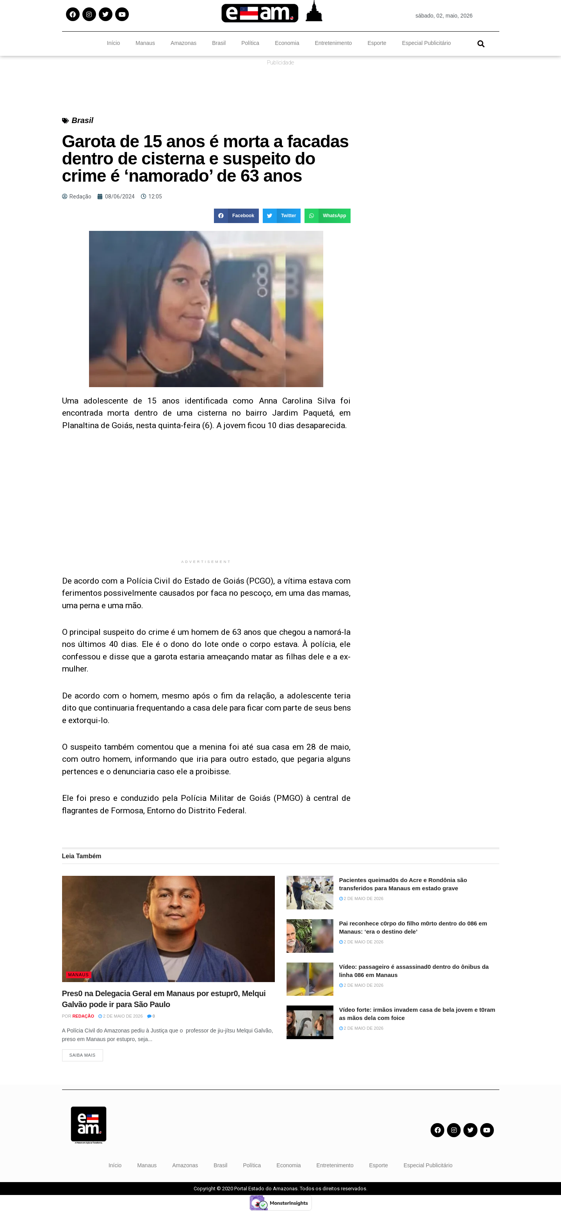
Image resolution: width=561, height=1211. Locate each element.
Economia (287, 43)
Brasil (219, 43)
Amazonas (183, 43)
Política (250, 43)
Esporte (376, 43)
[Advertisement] (206, 500)
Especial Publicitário (426, 43)
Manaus (145, 43)
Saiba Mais (82, 1055)
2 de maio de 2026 (120, 1016)
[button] (481, 43)
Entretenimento (333, 43)
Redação (83, 1016)
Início (113, 43)
